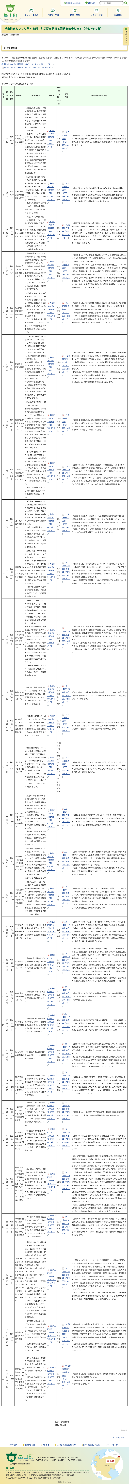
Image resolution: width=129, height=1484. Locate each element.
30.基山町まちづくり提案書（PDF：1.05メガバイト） (51, 1377)
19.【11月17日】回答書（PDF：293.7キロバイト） (66, 963)
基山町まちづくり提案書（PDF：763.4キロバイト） (51, 898)
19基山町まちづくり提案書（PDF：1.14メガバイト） (51, 964)
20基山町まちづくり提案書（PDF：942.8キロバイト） (51, 998)
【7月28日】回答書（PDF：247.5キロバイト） (66, 524)
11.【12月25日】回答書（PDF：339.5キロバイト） (66, 637)
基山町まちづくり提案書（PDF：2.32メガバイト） (51, 271)
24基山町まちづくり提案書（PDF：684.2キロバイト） (51, 1112)
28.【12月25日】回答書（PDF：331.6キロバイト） (66, 1278)
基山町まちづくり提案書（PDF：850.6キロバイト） (51, 863)
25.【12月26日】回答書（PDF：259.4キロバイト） (66, 1138)
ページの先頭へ (118, 1438)
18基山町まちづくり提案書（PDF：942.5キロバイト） (51, 931)
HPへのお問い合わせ (90, 1445)
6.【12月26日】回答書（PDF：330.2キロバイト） (66, 365)
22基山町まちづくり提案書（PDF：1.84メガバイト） (51, 1055)
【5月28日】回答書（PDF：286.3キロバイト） (66, 271)
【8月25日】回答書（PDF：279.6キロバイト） (66, 312)
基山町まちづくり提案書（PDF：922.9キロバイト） (51, 193)
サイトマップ (111, 1445)
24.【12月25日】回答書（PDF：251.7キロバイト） (66, 1112)
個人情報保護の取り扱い (65, 1445)
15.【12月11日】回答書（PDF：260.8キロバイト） (66, 818)
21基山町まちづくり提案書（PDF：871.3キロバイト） (51, 1025)
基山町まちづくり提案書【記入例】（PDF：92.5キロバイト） (28, 68)
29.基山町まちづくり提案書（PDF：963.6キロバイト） (51, 1335)
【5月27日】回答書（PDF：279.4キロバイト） (66, 141)
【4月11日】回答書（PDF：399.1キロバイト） (66, 193)
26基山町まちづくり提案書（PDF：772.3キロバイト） (51, 1183)
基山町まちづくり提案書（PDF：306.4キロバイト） (51, 695)
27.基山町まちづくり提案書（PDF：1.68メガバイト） (51, 1225)
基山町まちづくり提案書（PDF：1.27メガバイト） (51, 140)
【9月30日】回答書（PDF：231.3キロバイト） (66, 724)
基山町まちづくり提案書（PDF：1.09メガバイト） (51, 639)
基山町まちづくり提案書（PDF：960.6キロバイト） (51, 312)
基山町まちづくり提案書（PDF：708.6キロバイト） (51, 767)
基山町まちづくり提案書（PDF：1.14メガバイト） (51, 725)
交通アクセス (28, 1445)
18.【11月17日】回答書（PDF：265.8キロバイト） (66, 931)
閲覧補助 (91, 3)
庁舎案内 (12, 1445)
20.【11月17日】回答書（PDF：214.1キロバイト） (66, 996)
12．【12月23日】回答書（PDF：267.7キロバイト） (66, 695)
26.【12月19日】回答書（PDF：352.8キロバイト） (66, 1182)
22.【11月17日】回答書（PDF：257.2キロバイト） (66, 1053)
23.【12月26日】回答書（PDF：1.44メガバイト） (66, 1081)
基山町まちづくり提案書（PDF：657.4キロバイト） (51, 472)
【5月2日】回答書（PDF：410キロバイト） (66, 231)
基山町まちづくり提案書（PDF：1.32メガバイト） (51, 367)
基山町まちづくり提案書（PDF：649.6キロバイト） (51, 524)
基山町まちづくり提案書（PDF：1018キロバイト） (51, 231)
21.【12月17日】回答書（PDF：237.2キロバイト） (66, 1023)
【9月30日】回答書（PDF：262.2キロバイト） (66, 767)
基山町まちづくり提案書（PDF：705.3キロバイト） (51, 424)
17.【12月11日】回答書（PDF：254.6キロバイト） (66, 896)
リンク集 (44, 1445)
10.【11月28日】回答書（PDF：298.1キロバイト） (66, 571)
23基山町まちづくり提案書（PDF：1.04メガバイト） (51, 1085)
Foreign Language (72, 3)
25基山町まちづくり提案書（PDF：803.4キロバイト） (51, 1138)
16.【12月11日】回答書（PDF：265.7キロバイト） (66, 861)
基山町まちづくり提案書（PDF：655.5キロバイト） (51, 819)
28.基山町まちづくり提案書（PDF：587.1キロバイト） (51, 1279)
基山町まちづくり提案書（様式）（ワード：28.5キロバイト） (28, 64)
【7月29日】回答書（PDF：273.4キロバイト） (66, 424)
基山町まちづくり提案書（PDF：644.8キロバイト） (51, 573)
